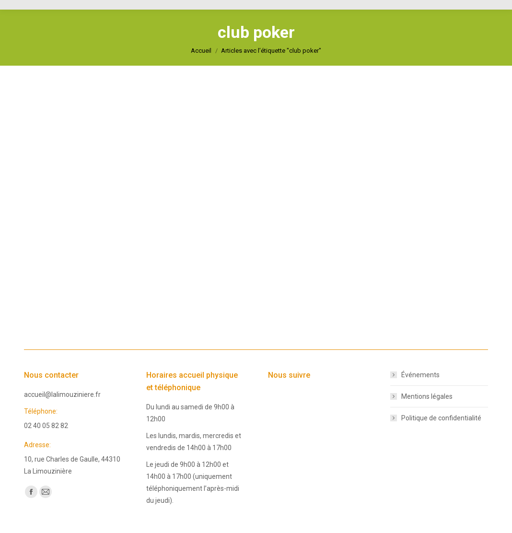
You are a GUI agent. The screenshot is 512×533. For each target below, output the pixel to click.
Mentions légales (427, 396)
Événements (420, 375)
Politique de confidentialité (441, 418)
